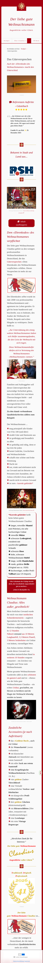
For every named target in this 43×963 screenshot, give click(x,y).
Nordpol (7, 40)
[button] (11, 187)
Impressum (27, 961)
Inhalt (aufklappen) (21, 240)
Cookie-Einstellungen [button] (21, 957)
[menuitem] (6, 40)
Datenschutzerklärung (18, 961)
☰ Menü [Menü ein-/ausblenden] (36, 40)
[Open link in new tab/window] (21, 188)
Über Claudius (19, 40)
